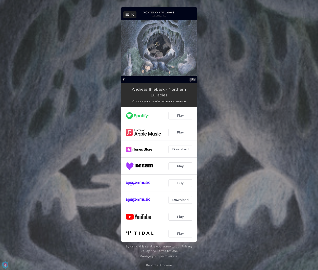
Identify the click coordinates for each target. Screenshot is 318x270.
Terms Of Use (167, 251)
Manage (145, 256)
